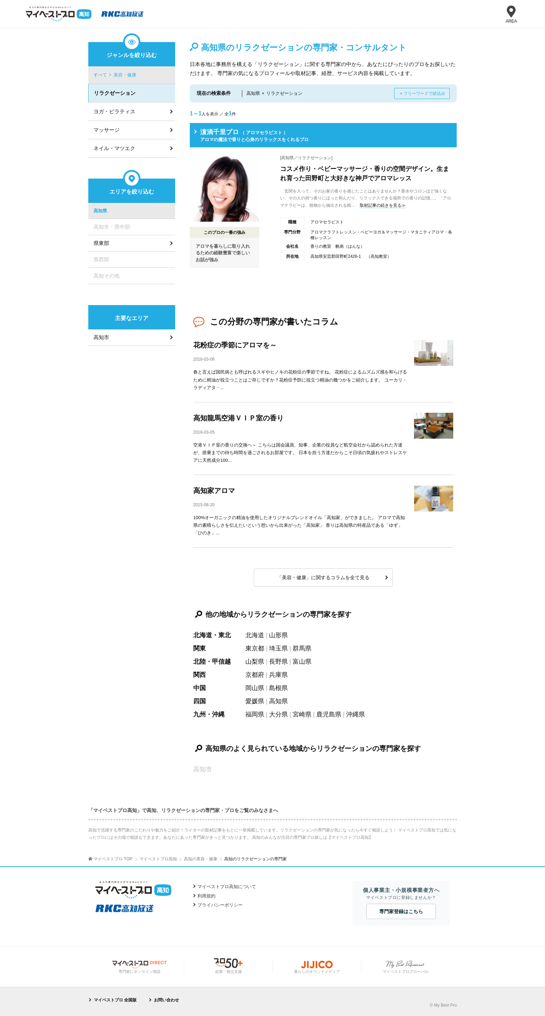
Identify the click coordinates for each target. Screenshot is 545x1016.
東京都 (254, 648)
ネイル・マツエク (114, 148)
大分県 (278, 714)
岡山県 (254, 688)
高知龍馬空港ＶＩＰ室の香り (238, 418)
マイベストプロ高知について (226, 886)
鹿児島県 (328, 714)
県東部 (101, 243)
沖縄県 (355, 714)
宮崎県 (302, 714)
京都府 (254, 674)
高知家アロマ (214, 490)
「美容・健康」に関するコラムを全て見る (323, 577)
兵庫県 (278, 674)
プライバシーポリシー (220, 905)
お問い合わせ (166, 1000)
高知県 (278, 701)
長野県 (278, 661)
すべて (100, 74)
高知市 (101, 337)
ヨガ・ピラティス (114, 111)
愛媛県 (254, 701)
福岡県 (254, 714)
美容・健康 (125, 74)
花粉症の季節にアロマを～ (235, 345)
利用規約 (206, 896)
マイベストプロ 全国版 (115, 1000)
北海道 (254, 635)
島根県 (278, 688)
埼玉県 (278, 648)
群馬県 (302, 648)
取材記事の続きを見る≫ (383, 205)
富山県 (302, 661)
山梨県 (254, 661)
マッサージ (106, 130)
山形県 (278, 635)
